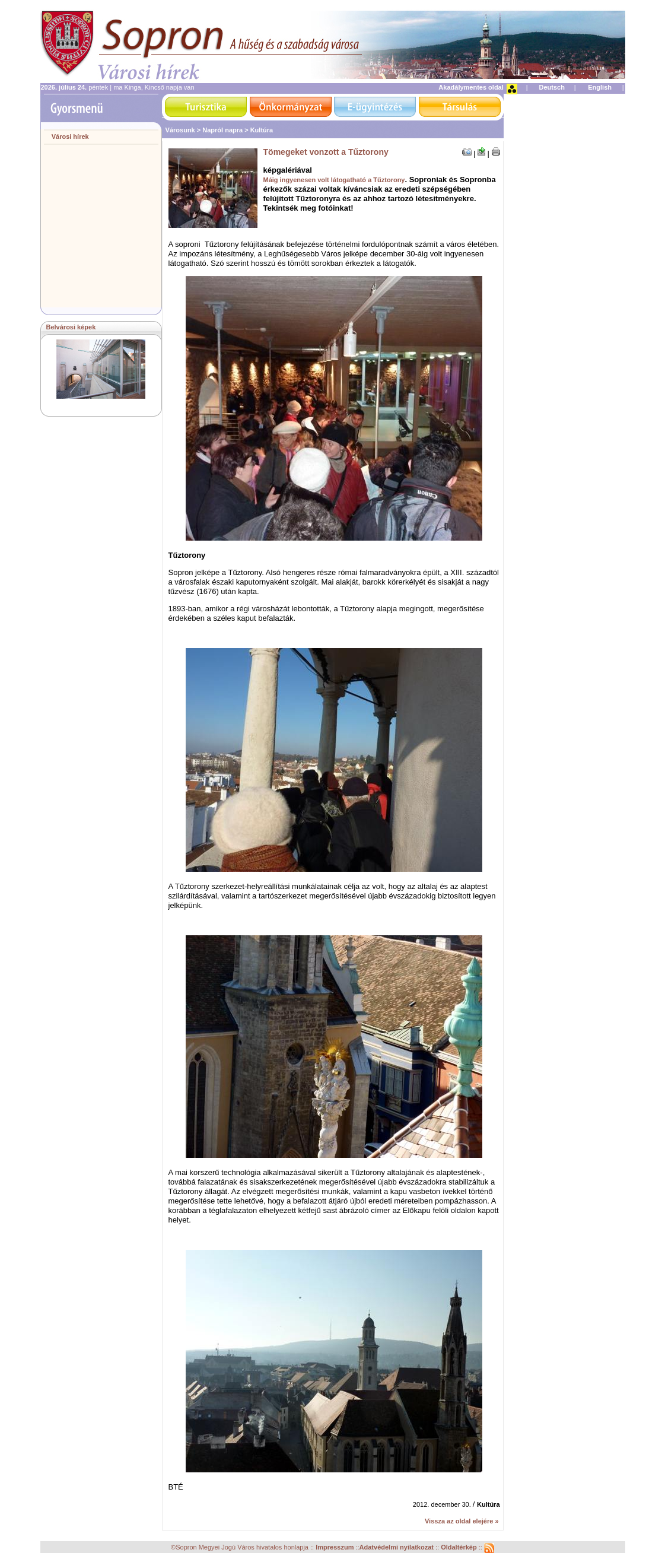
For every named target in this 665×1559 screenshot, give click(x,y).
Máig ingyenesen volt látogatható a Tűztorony (334, 179)
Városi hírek (70, 136)
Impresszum (335, 1547)
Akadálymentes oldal (470, 87)
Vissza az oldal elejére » (462, 1521)
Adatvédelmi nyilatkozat (396, 1547)
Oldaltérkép (460, 1547)
